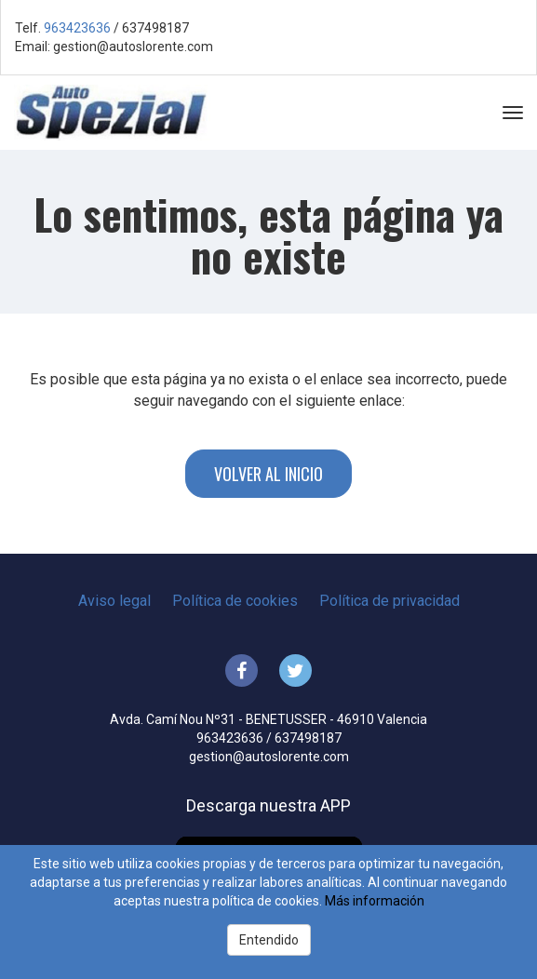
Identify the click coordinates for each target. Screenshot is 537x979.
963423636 (77, 27)
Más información (374, 900)
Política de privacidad (389, 601)
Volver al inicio (268, 474)
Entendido (269, 939)
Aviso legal (114, 601)
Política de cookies (235, 601)
